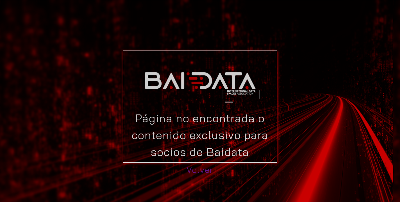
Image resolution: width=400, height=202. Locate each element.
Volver (200, 169)
